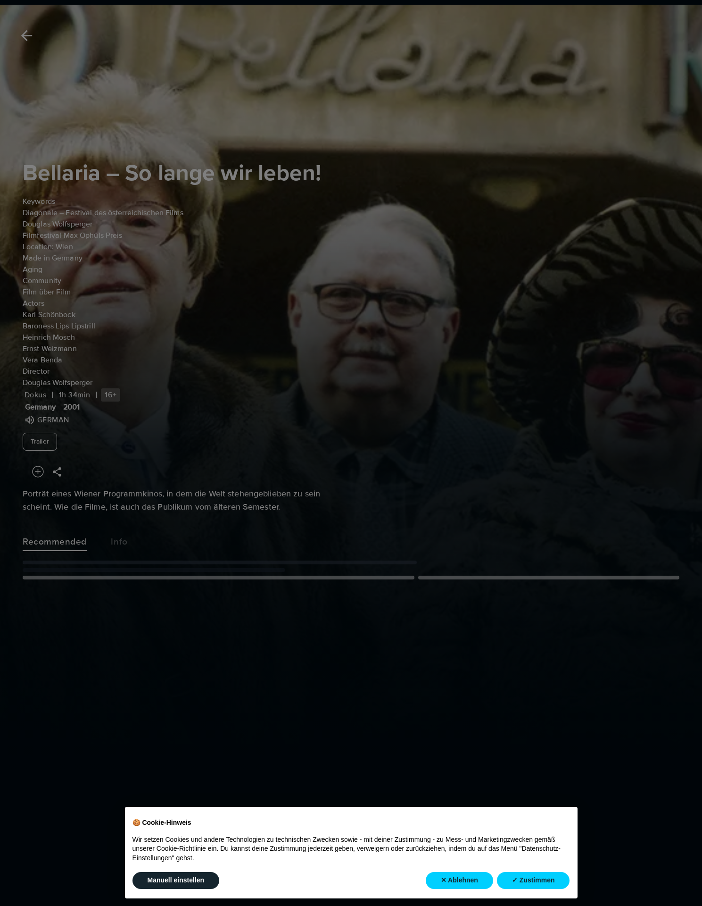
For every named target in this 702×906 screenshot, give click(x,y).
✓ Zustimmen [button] (533, 880)
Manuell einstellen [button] (176, 880)
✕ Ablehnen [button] (459, 880)
